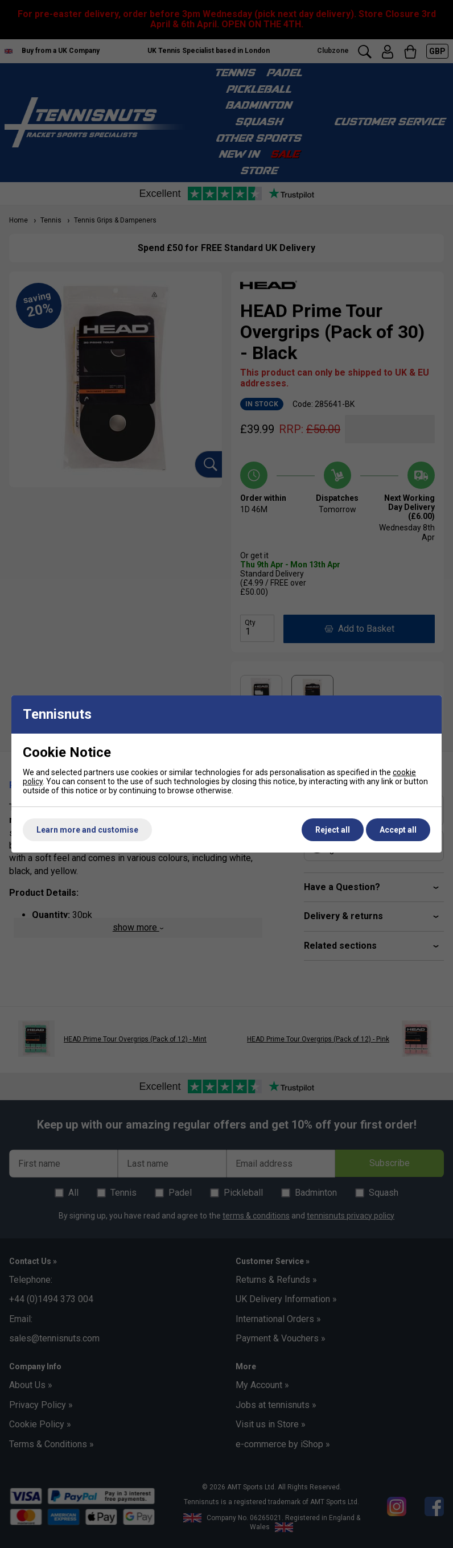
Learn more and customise (87, 829)
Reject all (332, 829)
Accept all (398, 829)
